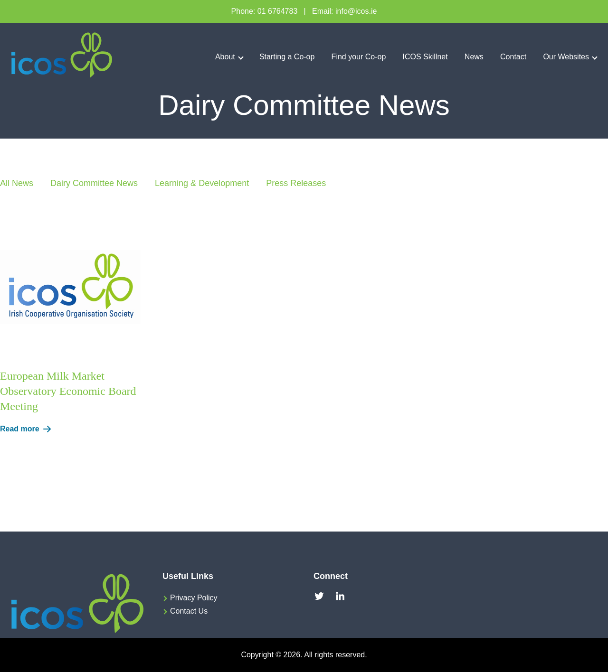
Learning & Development (202, 183)
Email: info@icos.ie (344, 11)
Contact (513, 57)
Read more (27, 429)
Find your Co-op (359, 57)
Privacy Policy (194, 598)
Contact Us (189, 611)
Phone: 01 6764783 (264, 11)
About (225, 57)
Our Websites (566, 57)
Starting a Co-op (287, 57)
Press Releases (296, 183)
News (474, 57)
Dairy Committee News (94, 183)
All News (16, 183)
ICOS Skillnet (425, 57)
